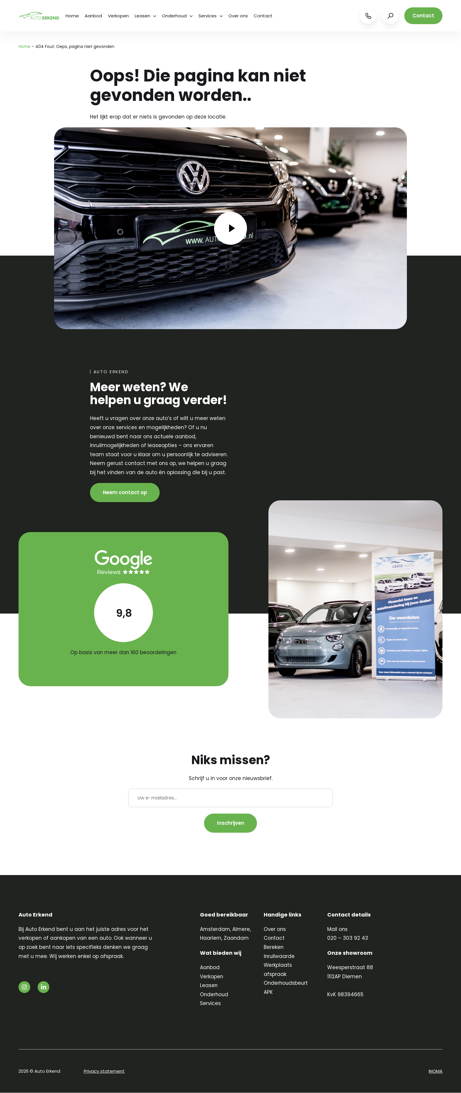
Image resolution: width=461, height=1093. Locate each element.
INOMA (435, 1071)
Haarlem (211, 938)
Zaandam (237, 938)
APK (268, 992)
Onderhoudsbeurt (286, 983)
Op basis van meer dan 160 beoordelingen (123, 652)
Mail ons (337, 929)
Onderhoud (177, 16)
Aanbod (93, 16)
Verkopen (118, 16)
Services (210, 16)
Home (72, 16)
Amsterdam (215, 929)
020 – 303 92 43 (347, 938)
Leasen (145, 16)
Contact (263, 16)
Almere (242, 929)
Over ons (238, 16)
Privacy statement (104, 1071)
